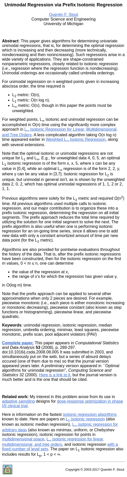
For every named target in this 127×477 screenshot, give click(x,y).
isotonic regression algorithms (90, 414)
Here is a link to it (54, 375)
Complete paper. (18, 343)
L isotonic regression (85, 419)
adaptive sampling (18, 401)
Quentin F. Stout (63, 14)
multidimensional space (23, 439)
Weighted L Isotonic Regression (76, 139)
